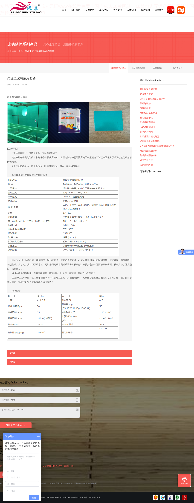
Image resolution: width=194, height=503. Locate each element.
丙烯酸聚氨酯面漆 (148, 113)
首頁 (64, 10)
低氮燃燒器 (54, 483)
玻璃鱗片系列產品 (45, 50)
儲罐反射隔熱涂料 (148, 155)
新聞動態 (89, 10)
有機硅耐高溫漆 (147, 122)
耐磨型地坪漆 (146, 160)
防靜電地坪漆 (146, 165)
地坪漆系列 (177, 68)
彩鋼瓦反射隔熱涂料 (149, 141)
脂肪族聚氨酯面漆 (148, 89)
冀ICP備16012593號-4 (69, 497)
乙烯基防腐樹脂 (147, 127)
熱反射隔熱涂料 (138, 68)
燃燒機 (75, 483)
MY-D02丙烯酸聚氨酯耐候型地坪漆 (157, 146)
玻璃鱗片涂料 (146, 132)
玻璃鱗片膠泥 (146, 94)
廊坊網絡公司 (94, 497)
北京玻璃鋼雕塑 (65, 483)
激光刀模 (82, 483)
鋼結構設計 (45, 483)
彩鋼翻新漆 (145, 103)
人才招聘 (131, 10)
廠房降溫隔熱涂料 (148, 150)
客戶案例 (117, 10)
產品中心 (103, 10)
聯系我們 (145, 10)
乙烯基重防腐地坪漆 (149, 136)
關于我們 (76, 10)
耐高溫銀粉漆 (146, 117)
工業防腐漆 (158, 68)
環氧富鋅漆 (145, 108)
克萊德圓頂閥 (91, 483)
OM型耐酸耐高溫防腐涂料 (152, 98)
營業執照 (159, 10)
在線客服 (184, 483)
